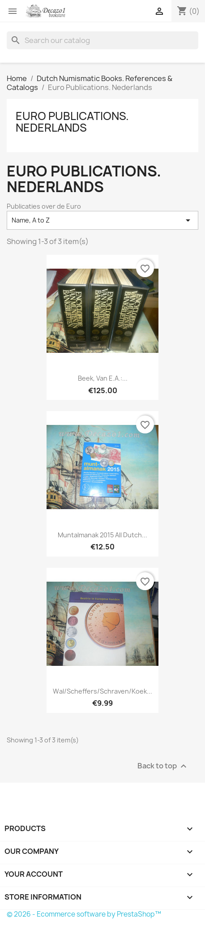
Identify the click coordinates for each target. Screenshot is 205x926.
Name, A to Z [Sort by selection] (102, 220)
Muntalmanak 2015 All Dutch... (102, 535)
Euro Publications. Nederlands (72, 121)
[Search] (102, 40)
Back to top (163, 766)
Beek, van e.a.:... (103, 378)
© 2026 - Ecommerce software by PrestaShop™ (84, 914)
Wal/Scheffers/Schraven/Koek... (102, 691)
